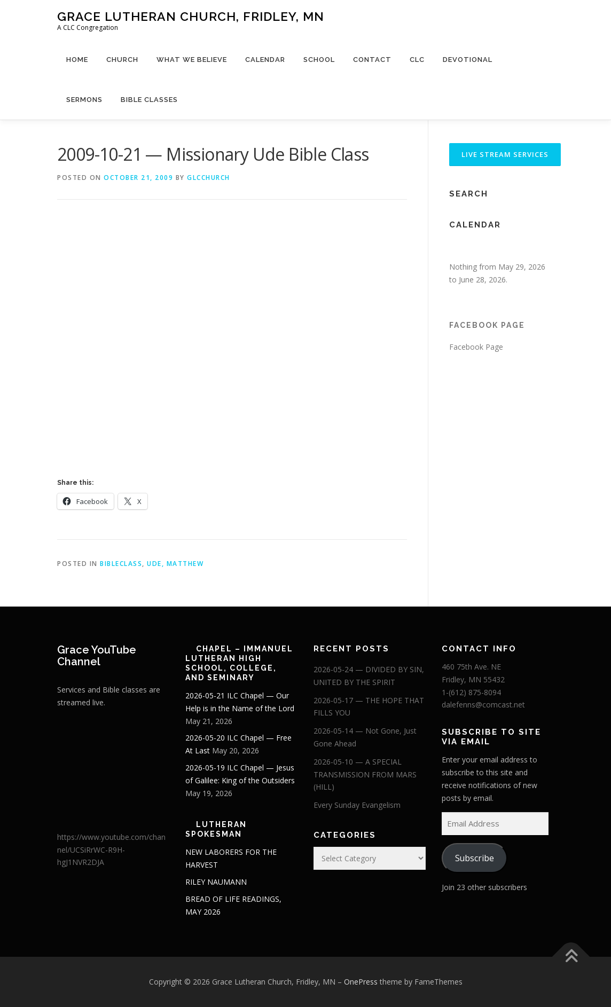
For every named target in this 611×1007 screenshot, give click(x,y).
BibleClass (121, 563)
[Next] (542, 248)
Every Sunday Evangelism (357, 805)
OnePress (361, 982)
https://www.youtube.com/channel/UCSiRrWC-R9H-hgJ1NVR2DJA (111, 850)
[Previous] (459, 248)
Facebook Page (487, 325)
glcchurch (208, 177)
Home (77, 60)
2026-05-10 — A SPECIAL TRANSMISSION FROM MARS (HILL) (365, 774)
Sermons (84, 100)
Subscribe (474, 858)
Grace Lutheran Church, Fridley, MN (190, 16)
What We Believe (191, 60)
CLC (417, 60)
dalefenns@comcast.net (483, 704)
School (319, 60)
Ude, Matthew (175, 563)
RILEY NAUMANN (216, 882)
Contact (372, 60)
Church (122, 60)
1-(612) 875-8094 (471, 692)
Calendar (265, 60)
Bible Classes (149, 100)
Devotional (467, 60)
